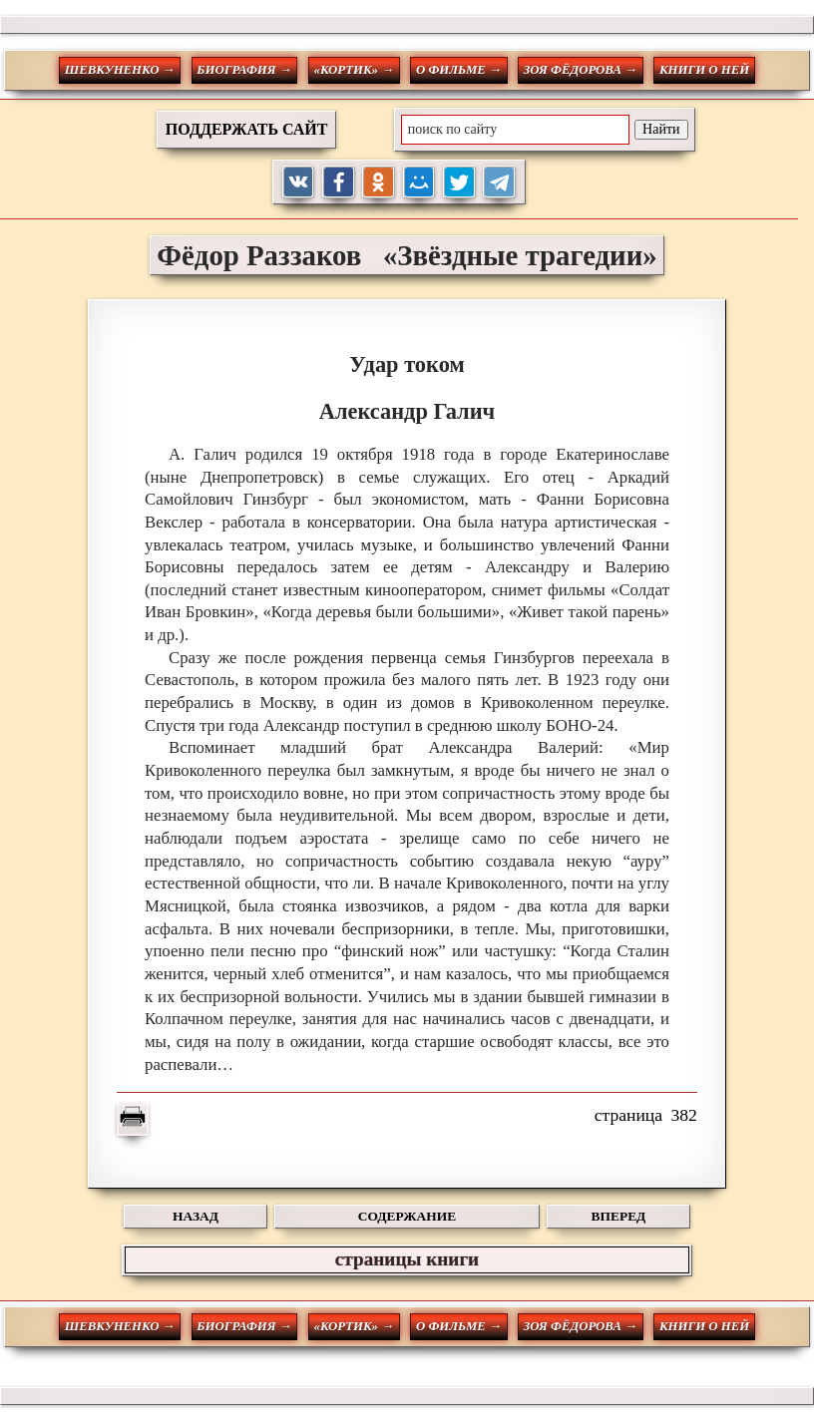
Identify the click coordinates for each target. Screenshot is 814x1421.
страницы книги (407, 1258)
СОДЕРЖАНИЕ (407, 1216)
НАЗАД (195, 1216)
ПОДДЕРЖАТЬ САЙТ (247, 129)
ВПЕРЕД (619, 1216)
